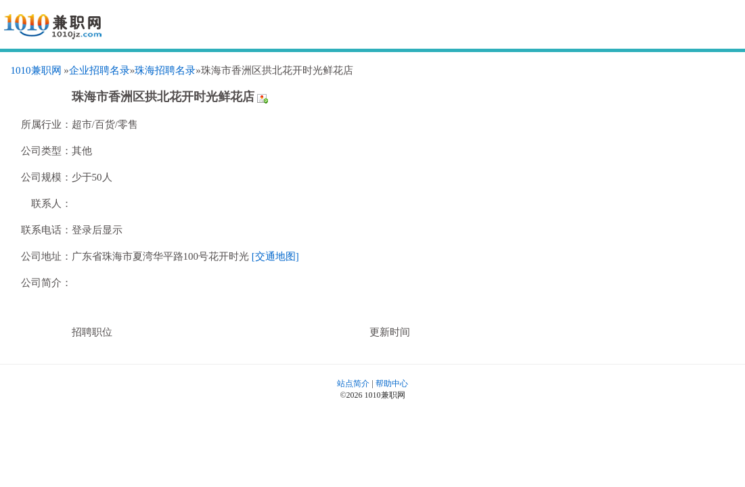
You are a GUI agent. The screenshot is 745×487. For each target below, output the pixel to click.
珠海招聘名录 (165, 70)
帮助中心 (392, 383)
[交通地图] (275, 256)
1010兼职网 (36, 70)
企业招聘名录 (99, 70)
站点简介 (353, 383)
